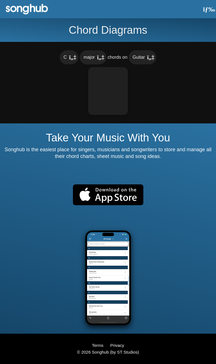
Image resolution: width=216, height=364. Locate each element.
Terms (98, 345)
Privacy (117, 345)
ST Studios (127, 352)
